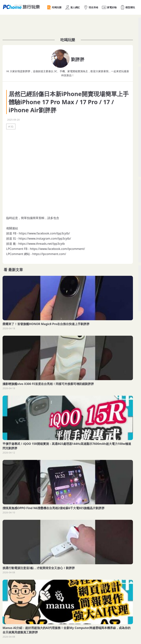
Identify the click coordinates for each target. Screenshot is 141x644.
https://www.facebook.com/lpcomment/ (57, 249)
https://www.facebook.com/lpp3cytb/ (44, 233)
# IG (10, 126)
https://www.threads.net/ (35, 244)
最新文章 (15, 269)
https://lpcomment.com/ (49, 254)
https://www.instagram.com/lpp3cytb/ (45, 238)
